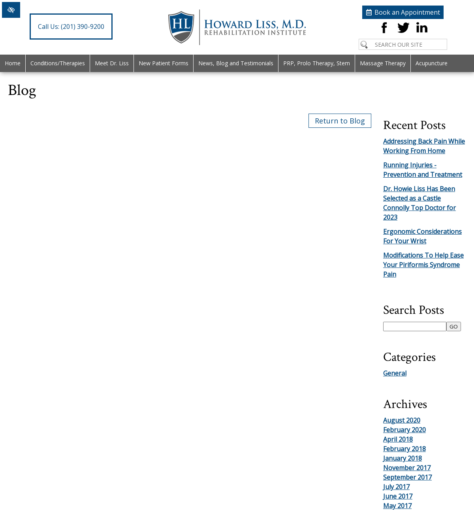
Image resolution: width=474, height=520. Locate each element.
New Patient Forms (163, 63)
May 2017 (397, 505)
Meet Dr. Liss (112, 63)
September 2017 (407, 477)
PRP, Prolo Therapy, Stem (316, 63)
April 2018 (398, 439)
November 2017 (407, 467)
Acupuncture (432, 63)
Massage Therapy (383, 63)
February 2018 (404, 448)
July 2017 (396, 486)
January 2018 (402, 458)
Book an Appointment (407, 12)
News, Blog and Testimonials (235, 63)
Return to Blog (340, 120)
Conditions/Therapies (57, 63)
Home (13, 63)
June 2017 (397, 496)
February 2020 (404, 429)
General (394, 373)
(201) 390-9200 (71, 26)
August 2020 (401, 420)
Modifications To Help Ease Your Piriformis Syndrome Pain (423, 265)
